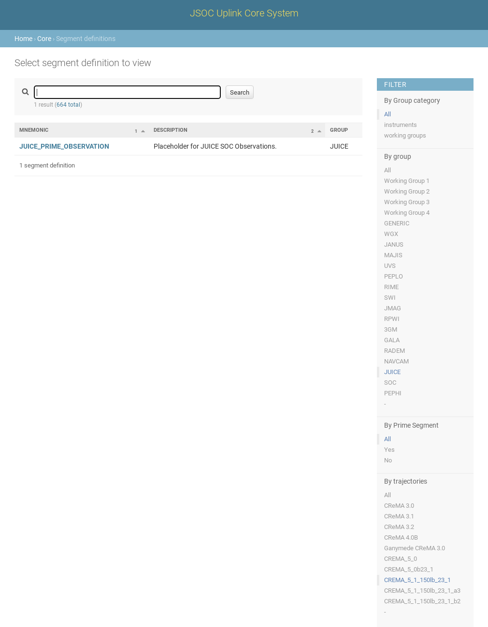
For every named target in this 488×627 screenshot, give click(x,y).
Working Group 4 (407, 212)
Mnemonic (33, 130)
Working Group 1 (407, 180)
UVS (390, 265)
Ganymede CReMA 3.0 (414, 548)
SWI (390, 297)
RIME (391, 287)
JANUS (393, 244)
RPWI (392, 318)
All (387, 114)
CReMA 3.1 (399, 516)
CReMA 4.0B (401, 537)
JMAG (392, 308)
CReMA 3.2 (399, 526)
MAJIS (393, 255)
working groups (405, 135)
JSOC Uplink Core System (244, 13)
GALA (392, 340)
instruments (400, 124)
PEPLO (393, 276)
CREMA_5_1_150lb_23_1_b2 (422, 601)
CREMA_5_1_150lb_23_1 (417, 580)
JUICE (392, 372)
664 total (68, 104)
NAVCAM (396, 361)
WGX (391, 233)
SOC (390, 382)
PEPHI (393, 393)
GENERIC (396, 223)
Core (44, 38)
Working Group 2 (407, 191)
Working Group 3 (407, 202)
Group (339, 130)
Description (170, 130)
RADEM (394, 350)
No (388, 460)
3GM (390, 329)
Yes (389, 449)
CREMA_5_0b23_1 (408, 569)
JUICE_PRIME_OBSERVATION (64, 146)
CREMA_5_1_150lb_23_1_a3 (422, 590)
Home (23, 38)
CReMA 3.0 (399, 505)
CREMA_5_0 (400, 558)
